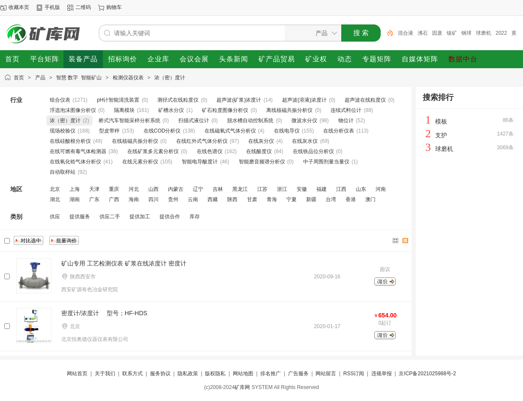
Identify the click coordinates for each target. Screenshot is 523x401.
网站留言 (326, 374)
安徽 (302, 189)
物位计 (346, 121)
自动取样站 (62, 172)
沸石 (423, 33)
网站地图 (243, 374)
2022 (501, 33)
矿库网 (242, 387)
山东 (361, 189)
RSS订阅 (353, 374)
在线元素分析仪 (140, 162)
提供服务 (79, 217)
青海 (272, 199)
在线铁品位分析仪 (313, 151)
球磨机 (483, 33)
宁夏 (291, 199)
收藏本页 (19, 7)
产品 (40, 78)
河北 (134, 189)
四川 (153, 199)
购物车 (114, 7)
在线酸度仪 (259, 151)
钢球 (466, 33)
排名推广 (270, 374)
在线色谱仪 (209, 151)
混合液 (405, 33)
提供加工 (139, 217)
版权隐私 (215, 374)
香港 (351, 199)
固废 (437, 33)
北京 (55, 189)
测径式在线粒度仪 (177, 100)
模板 (441, 121)
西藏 (212, 199)
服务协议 (160, 374)
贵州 (173, 199)
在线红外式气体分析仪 (202, 141)
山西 (153, 189)
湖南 (74, 199)
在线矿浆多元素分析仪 (153, 151)
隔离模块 (124, 110)
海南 (134, 199)
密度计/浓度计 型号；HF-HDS (104, 313)
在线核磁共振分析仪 (135, 141)
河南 (381, 189)
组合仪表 (60, 100)
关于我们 (105, 374)
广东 (94, 199)
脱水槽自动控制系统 (250, 121)
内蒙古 (175, 189)
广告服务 (298, 374)
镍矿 (452, 33)
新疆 (311, 199)
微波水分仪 (304, 121)
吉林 (218, 189)
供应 (55, 217)
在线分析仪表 (338, 131)
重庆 (114, 189)
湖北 (55, 199)
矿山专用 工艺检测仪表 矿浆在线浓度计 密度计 (123, 263)
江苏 (262, 189)
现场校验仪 (62, 131)
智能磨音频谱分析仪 (262, 162)
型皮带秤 (109, 131)
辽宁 (198, 189)
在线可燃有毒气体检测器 (78, 151)
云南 (193, 199)
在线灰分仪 (261, 141)
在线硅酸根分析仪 (70, 141)
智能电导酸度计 (200, 162)
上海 (74, 189)
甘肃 (252, 199)
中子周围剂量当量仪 (326, 162)
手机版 (52, 7)
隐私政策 (187, 374)
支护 (441, 135)
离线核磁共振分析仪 (289, 110)
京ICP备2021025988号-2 (427, 374)
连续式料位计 (346, 110)
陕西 (232, 199)
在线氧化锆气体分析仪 (75, 162)
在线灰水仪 (305, 141)
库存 (194, 217)
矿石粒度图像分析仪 (225, 110)
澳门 (370, 199)
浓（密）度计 (169, 78)
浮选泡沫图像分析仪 (73, 110)
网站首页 (77, 374)
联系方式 (132, 374)
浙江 (282, 189)
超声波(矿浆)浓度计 (238, 100)
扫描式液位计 (193, 121)
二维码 (83, 7)
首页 (19, 78)
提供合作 (169, 217)
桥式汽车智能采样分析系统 (129, 121)
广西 (114, 199)
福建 (321, 189)
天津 (94, 189)
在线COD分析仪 (162, 131)
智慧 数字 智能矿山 (79, 78)
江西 (341, 189)
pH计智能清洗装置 (118, 100)
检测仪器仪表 (128, 78)
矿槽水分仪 (171, 110)
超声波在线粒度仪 (365, 100)
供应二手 (109, 217)
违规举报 (381, 374)
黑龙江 (240, 189)
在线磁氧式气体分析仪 (230, 131)
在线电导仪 (287, 131)
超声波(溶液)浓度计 (304, 100)
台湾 (331, 199)
